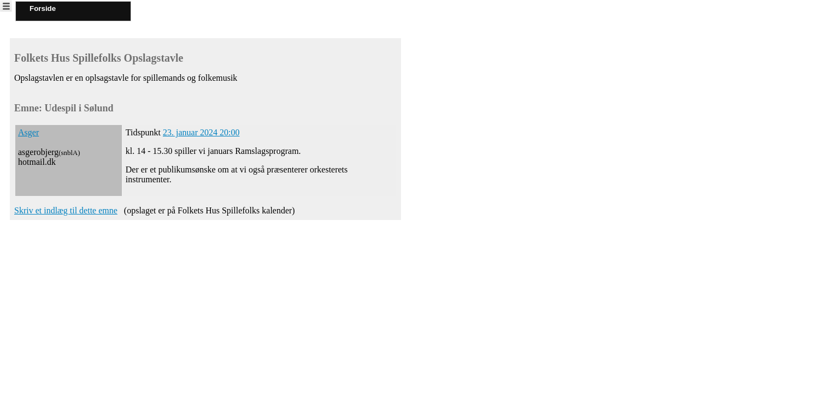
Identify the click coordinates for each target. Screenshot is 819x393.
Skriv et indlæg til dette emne (65, 210)
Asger (28, 132)
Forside (43, 8)
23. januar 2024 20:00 (201, 132)
